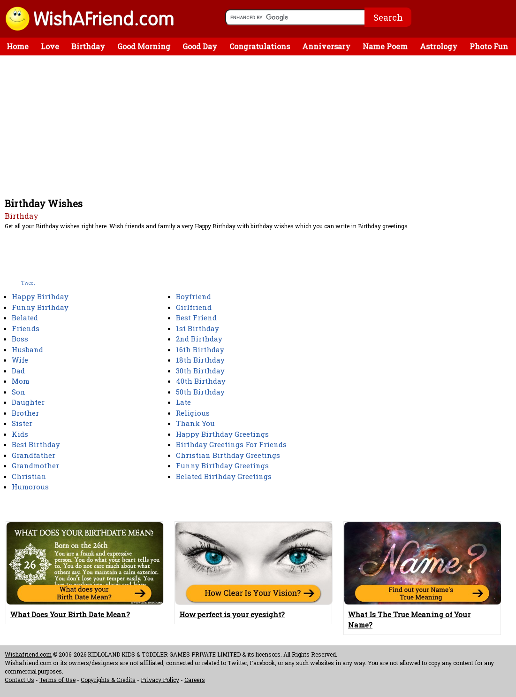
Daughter (28, 402)
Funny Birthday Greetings (222, 465)
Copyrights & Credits (108, 679)
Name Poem (385, 46)
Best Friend (196, 317)
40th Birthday (201, 381)
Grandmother (35, 465)
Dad (18, 370)
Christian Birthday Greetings (228, 455)
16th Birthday (200, 349)
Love (50, 46)
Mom (21, 381)
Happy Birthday (40, 296)
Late (183, 402)
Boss (20, 338)
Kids (20, 434)
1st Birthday (197, 328)
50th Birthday (200, 391)
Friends (25, 328)
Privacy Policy (160, 679)
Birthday (88, 46)
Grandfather (33, 455)
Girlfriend (194, 307)
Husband (27, 349)
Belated (25, 317)
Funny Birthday (40, 307)
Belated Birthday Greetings (224, 476)
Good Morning (143, 46)
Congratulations (259, 46)
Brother (25, 413)
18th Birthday (200, 359)
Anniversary (326, 46)
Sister (22, 423)
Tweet (28, 283)
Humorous (30, 486)
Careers (194, 679)
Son (18, 391)
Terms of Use (57, 679)
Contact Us (19, 679)
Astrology (438, 46)
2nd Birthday (199, 338)
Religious (193, 413)
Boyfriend (193, 296)
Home (18, 46)
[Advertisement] (260, 126)
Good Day (199, 46)
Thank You (195, 423)
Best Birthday (36, 444)
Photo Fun (489, 46)
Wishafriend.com (28, 654)
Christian (29, 476)
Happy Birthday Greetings (222, 434)
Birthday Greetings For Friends (231, 444)
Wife (20, 359)
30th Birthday (200, 370)
